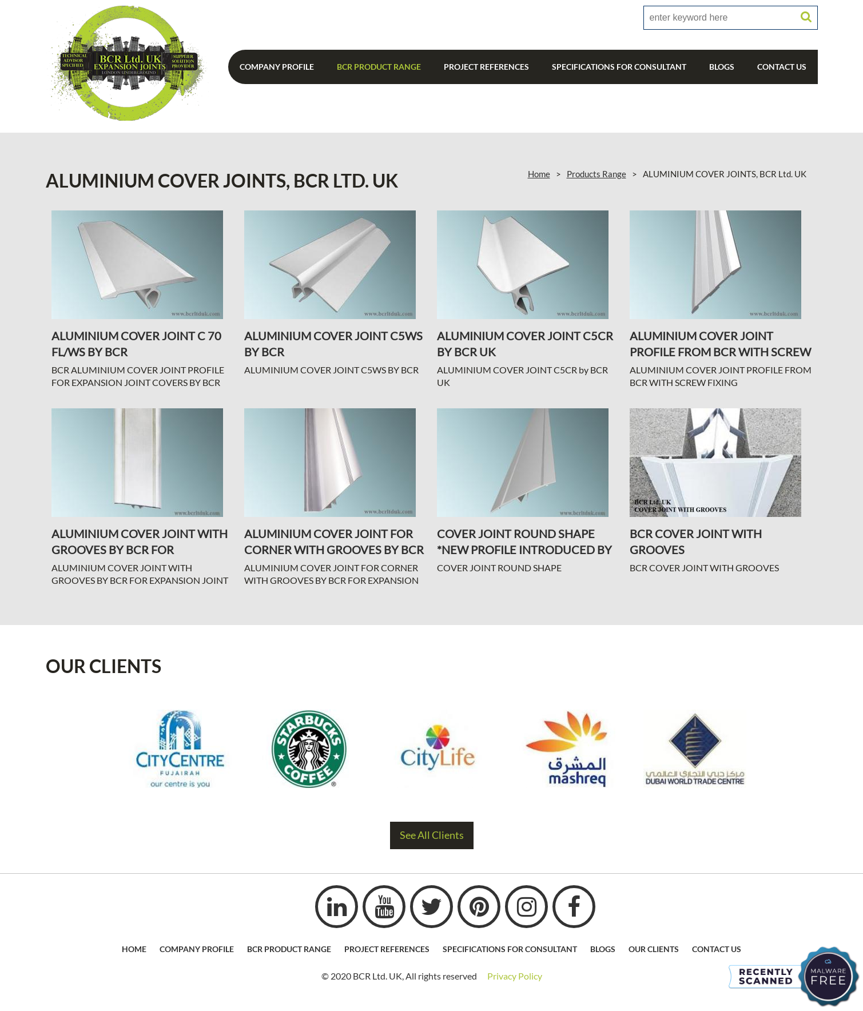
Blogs (721, 66)
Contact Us (781, 66)
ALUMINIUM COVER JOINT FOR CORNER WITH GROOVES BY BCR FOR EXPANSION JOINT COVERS (334, 549)
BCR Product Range (379, 66)
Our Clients (654, 949)
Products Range (596, 174)
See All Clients (432, 835)
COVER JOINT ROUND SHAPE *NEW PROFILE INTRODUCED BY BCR (524, 549)
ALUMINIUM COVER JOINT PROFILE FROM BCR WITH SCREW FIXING (720, 352)
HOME (134, 949)
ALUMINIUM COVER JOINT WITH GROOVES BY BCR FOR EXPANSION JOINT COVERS (139, 549)
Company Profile (277, 66)
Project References (486, 66)
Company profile (197, 949)
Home (539, 174)
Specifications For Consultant (619, 66)
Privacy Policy (514, 975)
